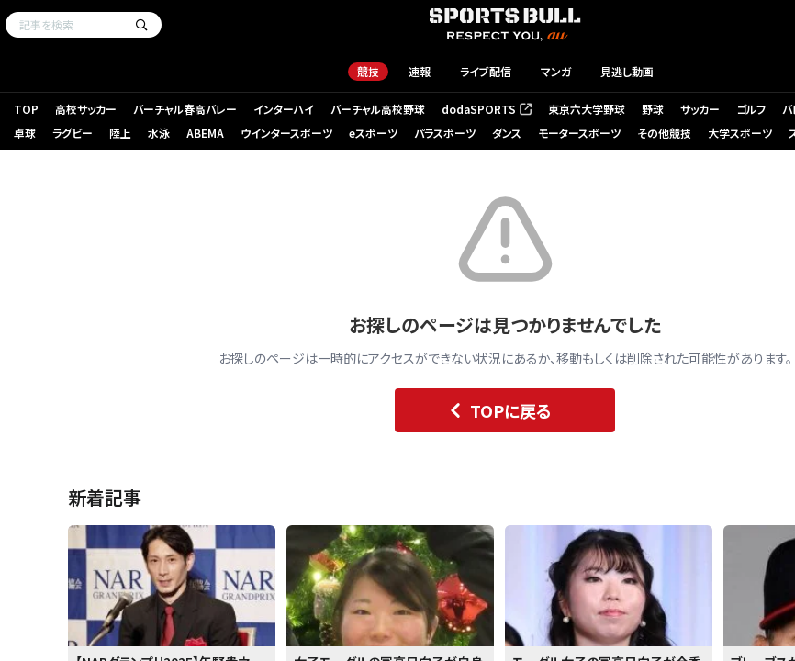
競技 (368, 71)
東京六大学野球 (586, 109)
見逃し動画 (627, 71)
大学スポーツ (740, 132)
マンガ (556, 71)
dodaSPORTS (487, 109)
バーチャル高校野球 (377, 109)
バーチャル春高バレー (185, 109)
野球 (653, 109)
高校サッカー (86, 109)
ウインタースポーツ (286, 132)
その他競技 (664, 132)
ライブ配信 (485, 71)
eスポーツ (373, 132)
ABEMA (205, 132)
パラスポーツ (445, 132)
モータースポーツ (579, 132)
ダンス (506, 132)
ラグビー (72, 132)
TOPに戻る (496, 410)
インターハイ (283, 109)
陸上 (120, 132)
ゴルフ (751, 109)
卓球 (25, 132)
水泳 (159, 132)
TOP (26, 109)
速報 (420, 71)
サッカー (700, 109)
